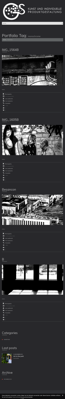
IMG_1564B (10, 50)
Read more (16, 358)
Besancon (9, 189)
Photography (8, 94)
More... (3, 89)
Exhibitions (7, 339)
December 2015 (8, 379)
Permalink (7, 103)
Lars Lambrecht (9, 98)
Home (4, 39)
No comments (9, 101)
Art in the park (18, 356)
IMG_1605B (10, 120)
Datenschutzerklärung (19, 397)
